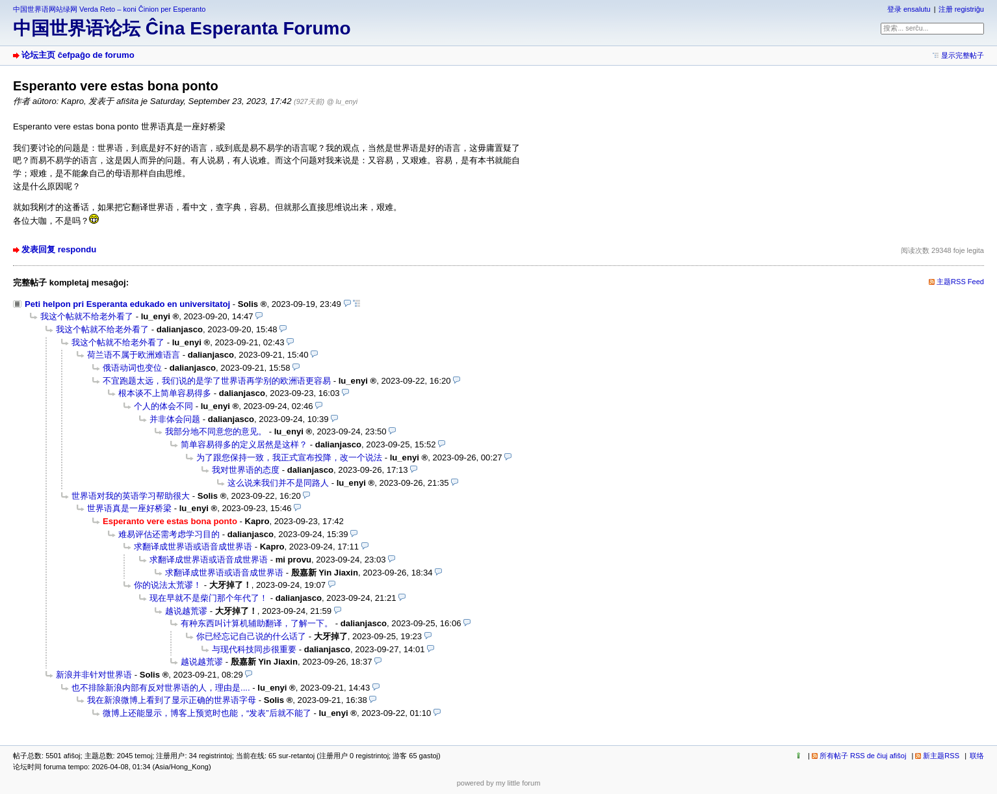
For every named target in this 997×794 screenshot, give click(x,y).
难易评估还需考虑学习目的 (169, 534)
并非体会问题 (174, 419)
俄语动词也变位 (132, 368)
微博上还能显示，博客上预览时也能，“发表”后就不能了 (207, 713)
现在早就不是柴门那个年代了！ (208, 598)
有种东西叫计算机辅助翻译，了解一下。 (257, 623)
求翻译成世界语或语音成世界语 (193, 546)
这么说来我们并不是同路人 (278, 483)
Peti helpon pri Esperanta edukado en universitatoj (127, 304)
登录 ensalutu (909, 9)
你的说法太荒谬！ (167, 585)
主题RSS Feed (960, 281)
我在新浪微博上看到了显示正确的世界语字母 (171, 700)
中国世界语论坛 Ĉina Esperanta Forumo (182, 28)
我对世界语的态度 (245, 470)
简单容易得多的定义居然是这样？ (244, 444)
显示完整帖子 (962, 55)
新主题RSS (941, 756)
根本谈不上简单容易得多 (164, 393)
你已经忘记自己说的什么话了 (251, 636)
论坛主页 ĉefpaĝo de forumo (78, 55)
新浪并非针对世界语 (94, 675)
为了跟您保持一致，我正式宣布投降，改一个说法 (289, 457)
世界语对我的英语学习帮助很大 (130, 496)
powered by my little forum (499, 783)
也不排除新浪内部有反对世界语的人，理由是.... (160, 688)
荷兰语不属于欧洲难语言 (133, 355)
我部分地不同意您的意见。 (215, 431)
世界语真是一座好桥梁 (129, 508)
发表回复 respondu (58, 249)
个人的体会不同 (163, 406)
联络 (977, 756)
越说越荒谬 (186, 611)
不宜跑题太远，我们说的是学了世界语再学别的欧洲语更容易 (217, 381)
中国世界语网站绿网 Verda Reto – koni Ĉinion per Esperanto (109, 9)
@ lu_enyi (342, 101)
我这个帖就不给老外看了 (86, 316)
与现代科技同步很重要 (254, 649)
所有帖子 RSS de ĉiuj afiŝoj (863, 756)
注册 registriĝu (961, 9)
